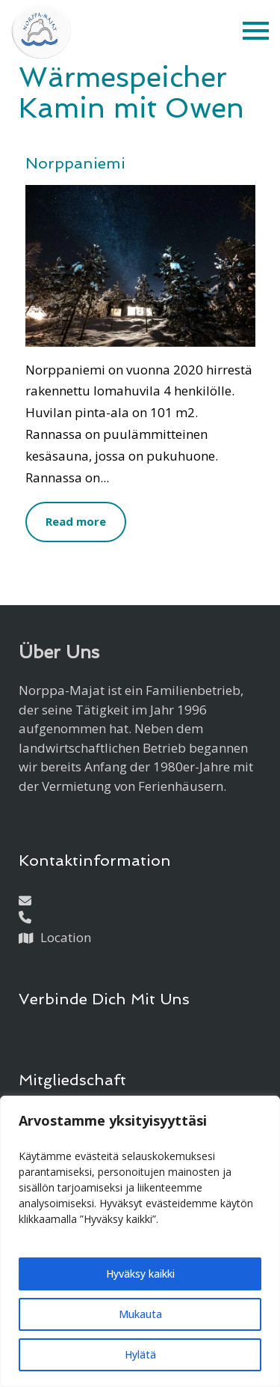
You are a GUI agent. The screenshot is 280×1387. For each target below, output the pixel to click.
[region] (140, 1241)
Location (65, 937)
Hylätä (140, 1354)
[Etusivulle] (41, 31)
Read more (76, 521)
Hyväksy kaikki (140, 1273)
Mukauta (140, 1314)
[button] (256, 31)
